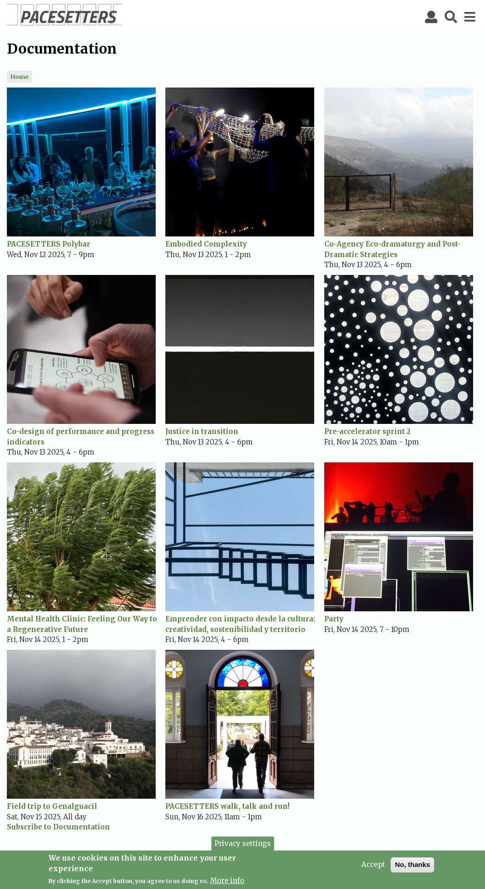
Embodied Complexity (206, 244)
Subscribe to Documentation (58, 827)
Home (19, 76)
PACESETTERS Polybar (48, 244)
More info (227, 883)
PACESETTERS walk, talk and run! (227, 806)
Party (333, 619)
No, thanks (412, 867)
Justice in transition (201, 431)
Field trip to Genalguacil (52, 806)
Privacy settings (242, 845)
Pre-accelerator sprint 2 (367, 431)
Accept (373, 867)
